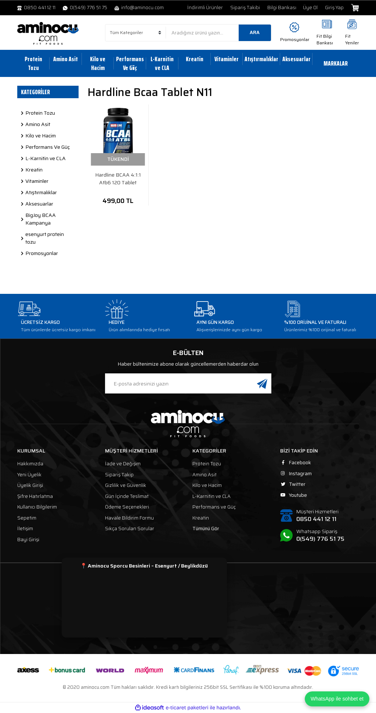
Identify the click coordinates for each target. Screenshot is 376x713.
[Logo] (48, 33)
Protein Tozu (206, 464)
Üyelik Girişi (30, 485)
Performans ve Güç (214, 507)
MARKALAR (335, 63)
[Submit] (262, 383)
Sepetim (26, 518)
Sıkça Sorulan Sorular (129, 528)
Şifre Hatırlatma (35, 496)
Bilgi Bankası (281, 7)
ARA (255, 32)
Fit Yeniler (352, 39)
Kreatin (200, 518)
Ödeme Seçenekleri (127, 507)
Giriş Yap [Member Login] (334, 7)
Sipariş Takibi (245, 7)
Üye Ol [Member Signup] (310, 7)
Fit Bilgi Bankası (325, 39)
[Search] (218, 33)
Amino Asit (204, 475)
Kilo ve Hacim (207, 485)
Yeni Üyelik (29, 475)
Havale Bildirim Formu (129, 518)
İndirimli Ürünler (205, 7)
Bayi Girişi (28, 539)
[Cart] (355, 7)
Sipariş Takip (119, 475)
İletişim (25, 528)
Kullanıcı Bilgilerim (37, 507)
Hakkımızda (30, 464)
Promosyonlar (294, 39)
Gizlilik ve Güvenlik (125, 485)
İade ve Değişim (123, 464)
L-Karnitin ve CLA (211, 496)
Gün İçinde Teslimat (127, 496)
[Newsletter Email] (188, 383)
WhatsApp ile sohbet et (337, 699)
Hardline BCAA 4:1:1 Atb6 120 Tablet (118, 178)
